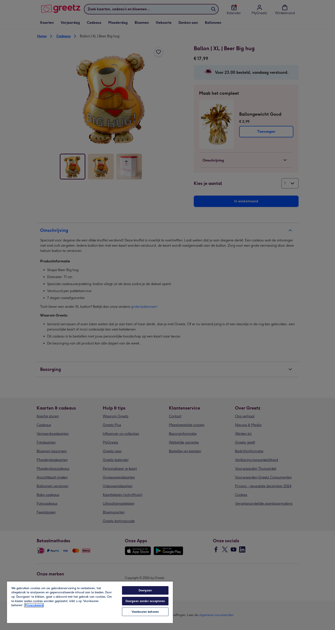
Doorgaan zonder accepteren (145, 601)
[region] (90, 602)
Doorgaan (145, 590)
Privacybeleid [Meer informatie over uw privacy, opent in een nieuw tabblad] (34, 605)
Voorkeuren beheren (145, 611)
